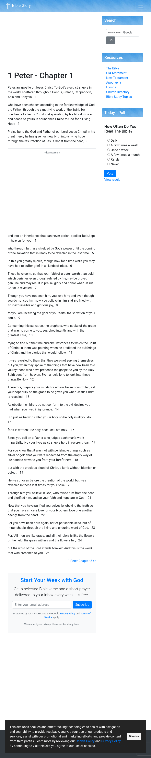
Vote (110, 173)
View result (112, 179)
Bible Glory (18, 6)
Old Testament (116, 73)
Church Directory (117, 92)
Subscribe (82, 605)
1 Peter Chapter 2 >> (82, 561)
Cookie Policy (85, 741)
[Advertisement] (52, 38)
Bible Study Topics (119, 97)
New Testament (117, 78)
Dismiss (134, 736)
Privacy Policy (111, 741)
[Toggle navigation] (140, 6)
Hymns (111, 87)
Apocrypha (113, 82)
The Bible (112, 68)
